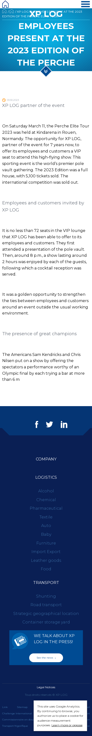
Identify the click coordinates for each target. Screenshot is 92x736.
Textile (46, 517)
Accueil (4, 11)
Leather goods (46, 560)
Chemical (46, 499)
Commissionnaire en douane (20, 719)
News (12, 11)
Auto (46, 525)
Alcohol (46, 491)
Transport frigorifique (15, 725)
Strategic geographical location (46, 613)
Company (46, 459)
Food (46, 569)
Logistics (46, 477)
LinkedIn (64, 424)
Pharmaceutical (46, 508)
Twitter (49, 424)
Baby (46, 534)
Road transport (46, 604)
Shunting (46, 596)
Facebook (36, 424)
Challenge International (17, 713)
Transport (46, 582)
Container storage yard (46, 622)
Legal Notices (46, 687)
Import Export (46, 551)
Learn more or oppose (67, 725)
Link (5, 707)
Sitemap (22, 707)
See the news (46, 657)
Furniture (46, 543)
